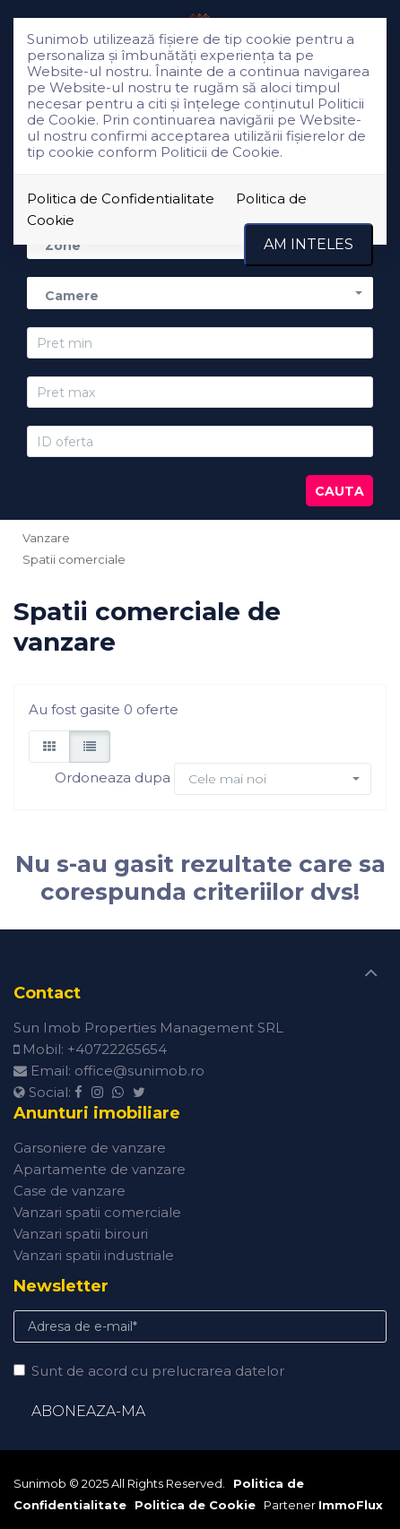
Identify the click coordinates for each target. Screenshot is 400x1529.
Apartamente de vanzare (99, 1169)
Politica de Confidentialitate (120, 198)
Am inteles (308, 244)
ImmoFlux (350, 1505)
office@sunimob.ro (139, 1070)
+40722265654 (117, 1049)
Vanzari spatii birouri (80, 1233)
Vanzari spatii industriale (93, 1255)
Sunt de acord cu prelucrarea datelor (148, 1370)
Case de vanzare (69, 1190)
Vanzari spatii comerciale (97, 1212)
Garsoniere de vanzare (89, 1147)
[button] (200, 292)
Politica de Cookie (195, 1505)
